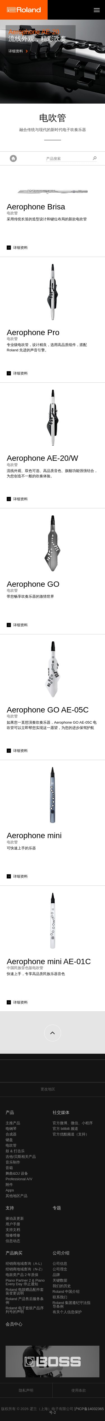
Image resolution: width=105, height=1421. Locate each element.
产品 (10, 1112)
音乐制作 (13, 1162)
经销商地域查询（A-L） (25, 1263)
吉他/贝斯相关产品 (21, 1156)
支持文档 (13, 1230)
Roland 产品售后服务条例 (25, 1301)
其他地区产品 (16, 1196)
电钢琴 (11, 1128)
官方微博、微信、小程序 (73, 1123)
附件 (9, 1184)
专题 (57, 1207)
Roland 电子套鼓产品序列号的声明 (25, 1310)
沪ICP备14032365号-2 (76, 1411)
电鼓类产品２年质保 (22, 1275)
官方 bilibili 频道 (65, 1128)
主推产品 (13, 1123)
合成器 (11, 1134)
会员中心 (14, 1324)
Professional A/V (19, 1179)
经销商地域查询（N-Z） (25, 1269)
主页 (13, 158)
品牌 (56, 1275)
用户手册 (13, 1224)
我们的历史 (62, 1286)
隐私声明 (26, 1390)
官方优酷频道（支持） (71, 1134)
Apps (10, 1190)
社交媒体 (61, 1112)
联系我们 (60, 1297)
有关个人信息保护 (67, 1312)
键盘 (9, 1140)
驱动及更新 (15, 1218)
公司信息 (60, 1263)
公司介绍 (61, 1253)
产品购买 (14, 1253)
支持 (10, 1207)
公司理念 (60, 1269)
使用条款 (78, 1390)
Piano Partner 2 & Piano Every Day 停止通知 (25, 1282)
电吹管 (11, 1145)
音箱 (9, 1168)
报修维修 (13, 1235)
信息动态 (13, 1241)
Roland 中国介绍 (66, 1291)
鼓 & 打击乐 (15, 1151)
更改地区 (52, 1089)
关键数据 (60, 1280)
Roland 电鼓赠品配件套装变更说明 (25, 1291)
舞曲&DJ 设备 (17, 1173)
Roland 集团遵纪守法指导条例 (72, 1304)
